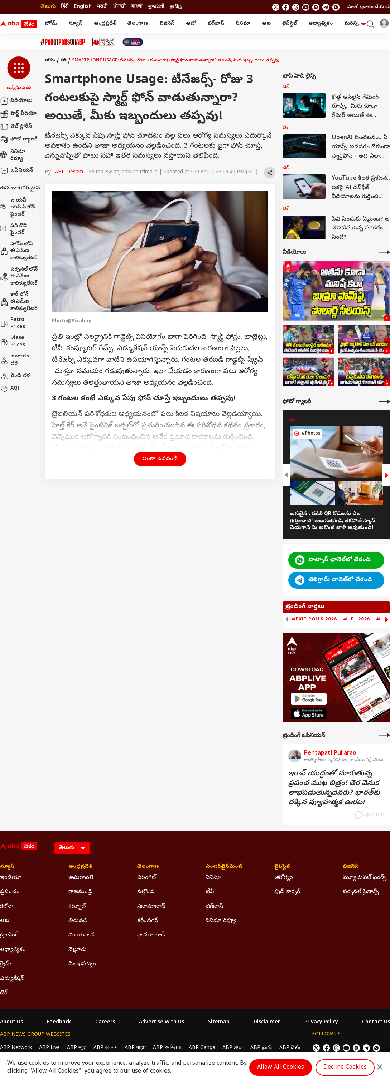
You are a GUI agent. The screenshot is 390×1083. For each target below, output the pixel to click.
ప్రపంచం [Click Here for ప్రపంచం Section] (10, 892)
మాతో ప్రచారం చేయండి (368, 7)
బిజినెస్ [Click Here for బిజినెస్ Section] (351, 867)
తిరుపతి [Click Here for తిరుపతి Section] (78, 921)
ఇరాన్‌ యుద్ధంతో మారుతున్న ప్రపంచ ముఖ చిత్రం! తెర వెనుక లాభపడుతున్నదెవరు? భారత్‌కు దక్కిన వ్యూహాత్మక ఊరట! (334, 788)
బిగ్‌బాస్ (216, 23)
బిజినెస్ (166, 23)
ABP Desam (69, 172)
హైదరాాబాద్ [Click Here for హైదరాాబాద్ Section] (151, 935)
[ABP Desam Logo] (18, 24)
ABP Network (16, 1048)
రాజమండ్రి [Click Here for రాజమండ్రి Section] (80, 892)
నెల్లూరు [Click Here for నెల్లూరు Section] (77, 950)
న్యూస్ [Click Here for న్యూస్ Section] (7, 867)
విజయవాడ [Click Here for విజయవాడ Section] (81, 935)
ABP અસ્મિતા (167, 1048)
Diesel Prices (13, 342)
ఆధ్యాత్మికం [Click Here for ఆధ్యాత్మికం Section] (13, 950)
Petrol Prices (13, 324)
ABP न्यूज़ (76, 1048)
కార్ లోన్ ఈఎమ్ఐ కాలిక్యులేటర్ (19, 301)
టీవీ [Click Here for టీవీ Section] (210, 892)
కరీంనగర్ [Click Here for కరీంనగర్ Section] (147, 921)
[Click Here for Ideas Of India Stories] (103, 42)
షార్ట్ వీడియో (18, 114)
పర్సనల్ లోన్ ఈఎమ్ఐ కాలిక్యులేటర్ (19, 276)
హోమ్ (51, 23)
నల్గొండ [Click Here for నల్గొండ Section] (145, 892)
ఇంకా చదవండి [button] (160, 459)
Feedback (59, 1022)
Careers (105, 1022)
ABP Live (49, 1048)
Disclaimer (267, 1022)
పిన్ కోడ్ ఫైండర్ (13, 230)
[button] (18, 74)
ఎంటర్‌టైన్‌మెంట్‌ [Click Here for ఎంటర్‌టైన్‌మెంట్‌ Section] (224, 867)
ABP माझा (135, 1048)
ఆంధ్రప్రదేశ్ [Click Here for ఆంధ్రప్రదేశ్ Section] (80, 867)
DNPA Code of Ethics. (83, 1061)
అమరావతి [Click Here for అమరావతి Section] (81, 878)
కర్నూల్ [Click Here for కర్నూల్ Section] (77, 907)
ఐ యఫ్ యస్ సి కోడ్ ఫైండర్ (17, 207)
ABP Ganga (202, 1048)
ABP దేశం (289, 1048)
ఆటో (191, 23)
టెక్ (64, 61)
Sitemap (219, 1022)
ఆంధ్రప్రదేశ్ (105, 23)
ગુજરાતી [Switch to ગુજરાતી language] (156, 7)
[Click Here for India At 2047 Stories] (133, 42)
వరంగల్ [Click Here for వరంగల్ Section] (146, 878)
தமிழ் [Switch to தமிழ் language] (176, 7)
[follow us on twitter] (275, 7)
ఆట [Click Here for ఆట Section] (4, 921)
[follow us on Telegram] (326, 7)
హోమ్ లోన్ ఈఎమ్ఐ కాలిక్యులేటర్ (19, 251)
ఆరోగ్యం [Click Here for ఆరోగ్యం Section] (283, 878)
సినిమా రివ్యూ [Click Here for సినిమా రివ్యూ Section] (221, 921)
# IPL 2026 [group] (356, 619)
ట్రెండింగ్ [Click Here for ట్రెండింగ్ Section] (9, 935)
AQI (10, 389)
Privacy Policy (321, 1022)
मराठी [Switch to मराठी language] (102, 7)
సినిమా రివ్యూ (12, 155)
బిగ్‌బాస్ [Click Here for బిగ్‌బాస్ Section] (214, 907)
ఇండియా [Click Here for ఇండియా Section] (10, 878)
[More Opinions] (384, 735)
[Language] (72, 848)
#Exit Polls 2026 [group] (314, 619)
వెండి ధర (15, 376)
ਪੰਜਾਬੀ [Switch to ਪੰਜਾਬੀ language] (119, 7)
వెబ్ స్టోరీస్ (16, 127)
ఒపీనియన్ (16, 171)
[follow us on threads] (296, 7)
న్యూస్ (75, 23)
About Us (11, 1022)
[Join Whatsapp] (336, 7)
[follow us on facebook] (285, 7)
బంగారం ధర (14, 360)
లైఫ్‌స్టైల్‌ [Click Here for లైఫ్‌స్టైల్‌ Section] (282, 867)
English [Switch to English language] (83, 7)
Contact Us (376, 1022)
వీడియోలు (16, 101)
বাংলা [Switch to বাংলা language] (137, 7)
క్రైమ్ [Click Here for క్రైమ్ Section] (5, 964)
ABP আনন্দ (105, 1048)
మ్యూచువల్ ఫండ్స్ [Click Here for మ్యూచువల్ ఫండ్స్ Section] (365, 878)
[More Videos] (384, 252)
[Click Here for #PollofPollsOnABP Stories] (62, 42)
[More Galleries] (384, 401)
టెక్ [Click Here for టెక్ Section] (3, 993)
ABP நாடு (261, 1048)
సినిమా (243, 23)
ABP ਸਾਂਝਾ (232, 1048)
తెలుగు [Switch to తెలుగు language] (48, 7)
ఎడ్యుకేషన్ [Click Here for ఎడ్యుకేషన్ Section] (12, 979)
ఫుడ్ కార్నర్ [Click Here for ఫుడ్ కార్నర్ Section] (287, 892)
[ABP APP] (309, 699)
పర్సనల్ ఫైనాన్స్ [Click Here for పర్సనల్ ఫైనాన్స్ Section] (361, 892)
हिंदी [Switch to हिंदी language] (65, 7)
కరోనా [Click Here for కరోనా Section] (7, 907)
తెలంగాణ (137, 23)
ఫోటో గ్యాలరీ (19, 139)
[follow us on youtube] (306, 7)
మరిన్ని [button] (355, 23)
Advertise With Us (161, 1022)
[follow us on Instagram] (316, 7)
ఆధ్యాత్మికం (320, 23)
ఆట (266, 23)
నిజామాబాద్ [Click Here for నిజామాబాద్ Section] (151, 907)
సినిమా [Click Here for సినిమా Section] (213, 878)
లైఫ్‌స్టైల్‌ (289, 23)
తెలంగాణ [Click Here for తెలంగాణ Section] (148, 867)
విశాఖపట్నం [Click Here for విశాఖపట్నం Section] (82, 964)
